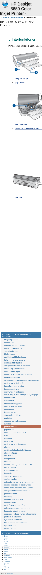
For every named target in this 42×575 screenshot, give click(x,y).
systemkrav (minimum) (13, 520)
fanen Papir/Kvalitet (12, 377)
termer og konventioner (13, 348)
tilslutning (8, 438)
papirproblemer (10, 502)
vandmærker (9, 401)
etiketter (7, 462)
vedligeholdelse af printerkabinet (17, 491)
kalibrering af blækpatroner (15, 360)
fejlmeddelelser (10, 467)
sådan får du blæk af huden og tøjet (18, 488)
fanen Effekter (9, 398)
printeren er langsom (12, 517)
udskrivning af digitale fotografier (17, 383)
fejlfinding (8, 496)
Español (6, 543)
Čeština (6, 536)
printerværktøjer (10, 494)
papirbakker (9, 430)
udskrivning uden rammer (14, 369)
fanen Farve (9, 409)
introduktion (9, 424)
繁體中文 (6, 569)
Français (6, 547)
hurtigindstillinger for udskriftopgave (18, 374)
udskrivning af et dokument (15, 444)
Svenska (6, 563)
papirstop (8, 418)
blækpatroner (9, 354)
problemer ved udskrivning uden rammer (20, 514)
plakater (7, 447)
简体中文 (6, 567)
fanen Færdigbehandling (14, 386)
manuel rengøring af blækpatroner (17, 485)
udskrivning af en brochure (14, 392)
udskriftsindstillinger (12, 372)
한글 (5, 553)
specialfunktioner (11, 351)
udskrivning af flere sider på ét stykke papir (21, 395)
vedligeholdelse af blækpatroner (17, 366)
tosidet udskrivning (11, 389)
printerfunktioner (10, 427)
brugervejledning (10, 340)
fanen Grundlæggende (13, 403)
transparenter (9, 459)
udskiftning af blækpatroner (15, 357)
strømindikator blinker (12, 415)
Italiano (6, 551)
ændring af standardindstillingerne (17, 450)
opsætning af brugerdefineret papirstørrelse (21, 380)
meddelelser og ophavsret (14, 345)
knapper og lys (10, 412)
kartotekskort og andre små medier (18, 464)
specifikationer (10, 526)
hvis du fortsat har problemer (15, 523)
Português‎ (7, 561)
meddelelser (9, 342)
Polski (5, 559)
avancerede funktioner (13, 406)
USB (6, 435)
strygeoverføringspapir (13, 476)
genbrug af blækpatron (13, 363)
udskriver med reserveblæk (15, 433)
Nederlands (7, 555)
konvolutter (8, 456)
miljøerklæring (9, 528)
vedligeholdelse (10, 479)
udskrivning (8, 441)
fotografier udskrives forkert (15, 511)
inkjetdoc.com (9, 573)
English (6, 541)
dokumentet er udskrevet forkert (17, 508)
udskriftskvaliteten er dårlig (14, 505)
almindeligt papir (10, 453)
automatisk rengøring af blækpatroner (19, 482)
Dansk (6, 538)
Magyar (6, 549)
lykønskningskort (11, 470)
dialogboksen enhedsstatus (15, 421)
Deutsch (6, 540)
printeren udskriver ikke (13, 499)
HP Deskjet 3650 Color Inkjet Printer (5, 4)
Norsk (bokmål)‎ (8, 557)
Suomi (6, 545)
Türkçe (6, 565)
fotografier (8, 473)
